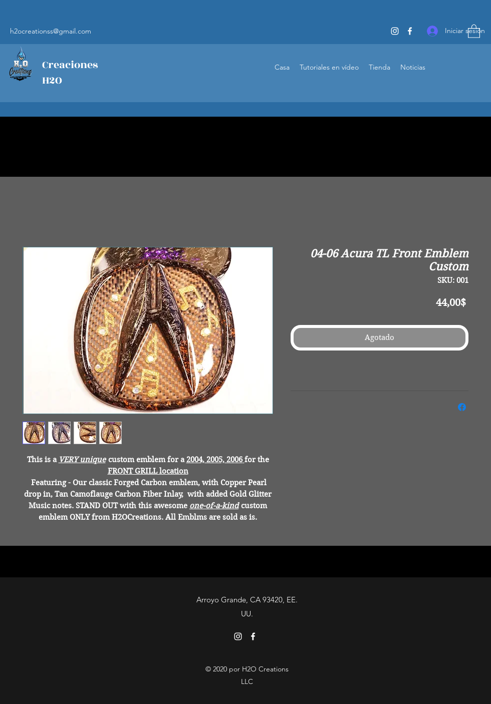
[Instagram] (395, 31)
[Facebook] (410, 31)
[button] (474, 31)
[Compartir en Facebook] (462, 407)
